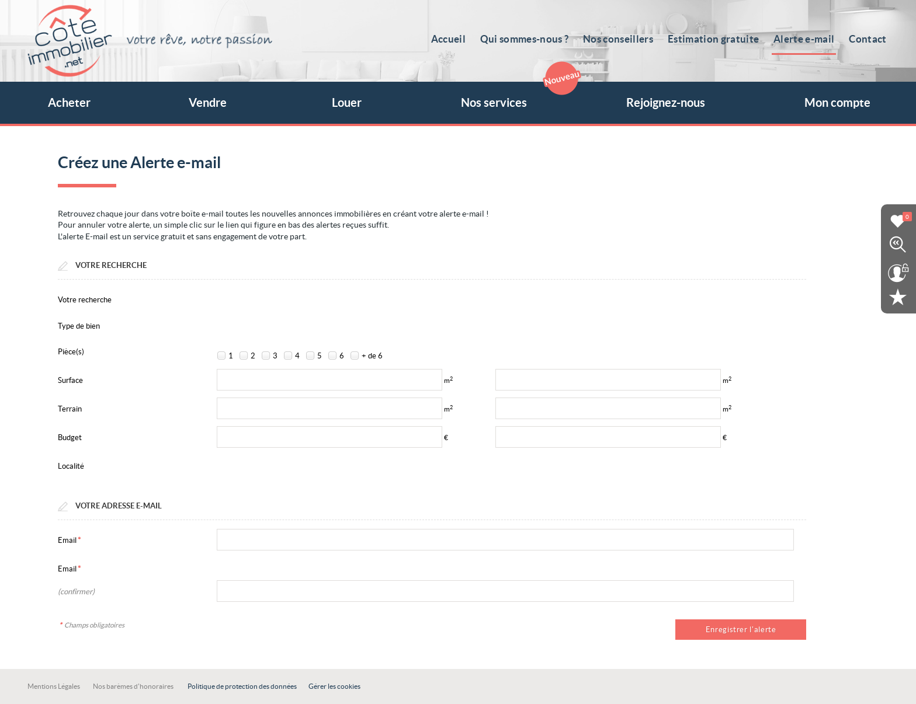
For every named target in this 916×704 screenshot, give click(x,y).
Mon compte (837, 102)
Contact (868, 38)
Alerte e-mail (805, 38)
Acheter (69, 102)
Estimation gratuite (716, 38)
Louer (347, 102)
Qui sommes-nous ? (529, 38)
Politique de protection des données (242, 686)
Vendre (208, 102)
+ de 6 (372, 355)
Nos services (516, 95)
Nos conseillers (622, 38)
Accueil (454, 38)
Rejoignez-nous (665, 102)
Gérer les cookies (334, 686)
